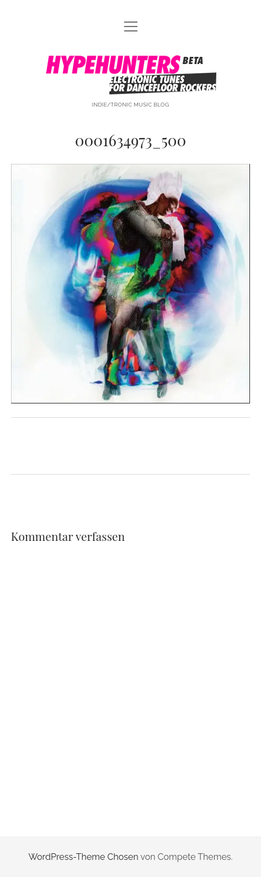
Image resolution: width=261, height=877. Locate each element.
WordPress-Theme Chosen (83, 857)
